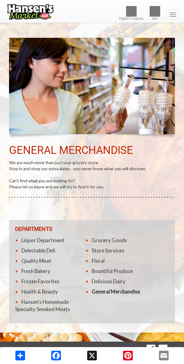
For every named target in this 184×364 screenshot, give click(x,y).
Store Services (108, 250)
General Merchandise (116, 291)
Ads (155, 13)
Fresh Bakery (35, 271)
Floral (98, 261)
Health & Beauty (39, 291)
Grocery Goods (109, 240)
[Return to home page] (92, 12)
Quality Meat (36, 261)
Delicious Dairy (108, 281)
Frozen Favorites (40, 281)
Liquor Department (43, 240)
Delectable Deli (38, 250)
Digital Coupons (131, 13)
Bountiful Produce (112, 271)
